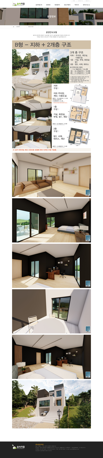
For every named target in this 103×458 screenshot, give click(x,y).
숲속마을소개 (39, 4)
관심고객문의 (67, 4)
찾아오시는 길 (86, 4)
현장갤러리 (57, 4)
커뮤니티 (77, 4)
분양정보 (48, 4)
